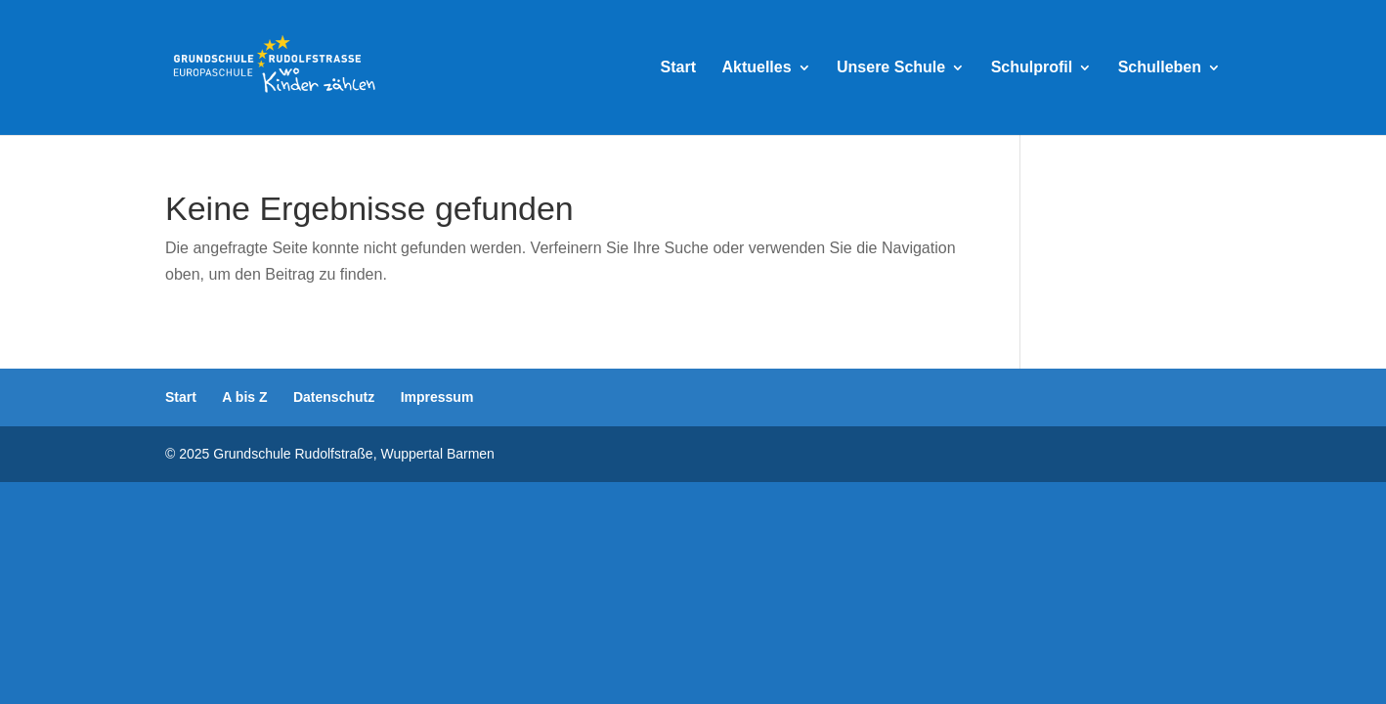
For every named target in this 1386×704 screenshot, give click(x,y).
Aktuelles (756, 68)
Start (678, 68)
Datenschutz (333, 397)
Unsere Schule (891, 68)
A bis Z (244, 397)
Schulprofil (1032, 68)
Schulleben (1159, 68)
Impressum (437, 397)
